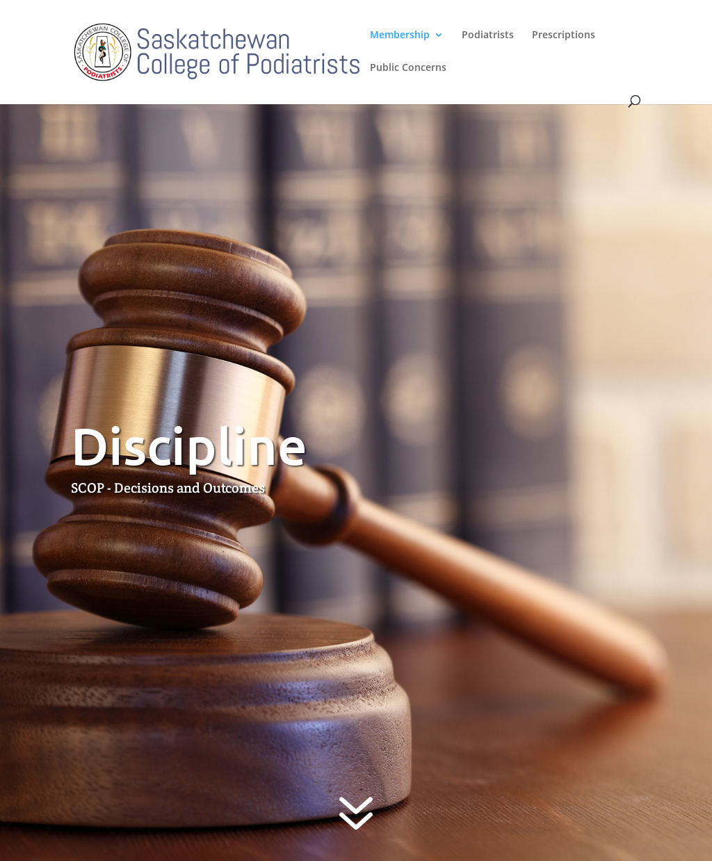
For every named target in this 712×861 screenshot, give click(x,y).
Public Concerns (408, 68)
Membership (400, 35)
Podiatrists (488, 35)
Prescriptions (563, 35)
